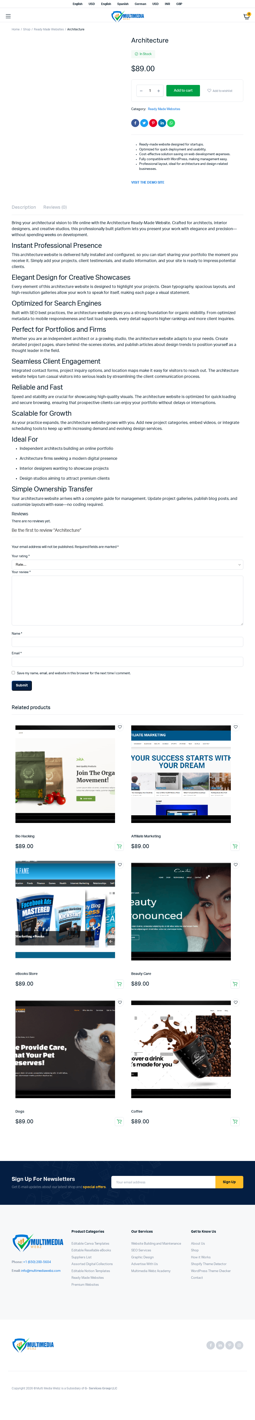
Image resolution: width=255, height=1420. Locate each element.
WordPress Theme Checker (211, 1271)
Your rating (21, 556)
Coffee (136, 1111)
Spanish (122, 3)
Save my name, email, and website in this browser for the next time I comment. (74, 673)
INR (167, 3)
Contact (197, 1278)
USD (92, 3)
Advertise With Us (144, 1264)
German (140, 3)
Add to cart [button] (119, 846)
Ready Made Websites (49, 29)
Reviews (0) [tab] (55, 207)
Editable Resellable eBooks (91, 1250)
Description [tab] (24, 207)
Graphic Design (142, 1257)
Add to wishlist (223, 90)
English (78, 3)
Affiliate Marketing (146, 836)
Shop (26, 29)
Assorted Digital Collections (92, 1264)
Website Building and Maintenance (156, 1243)
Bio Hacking (25, 836)
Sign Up (229, 1182)
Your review (21, 572)
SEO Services (141, 1250)
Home (16, 29)
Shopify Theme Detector (209, 1264)
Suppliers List (81, 1257)
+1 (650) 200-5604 (37, 1262)
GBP (179, 3)
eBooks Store (26, 974)
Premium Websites (85, 1284)
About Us (198, 1243)
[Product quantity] (150, 90)
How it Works (201, 1257)
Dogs (19, 1111)
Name (17, 633)
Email (17, 653)
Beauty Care (141, 974)
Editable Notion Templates (90, 1271)
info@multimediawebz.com (41, 1271)
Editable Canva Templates (90, 1243)
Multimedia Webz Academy (151, 1271)
